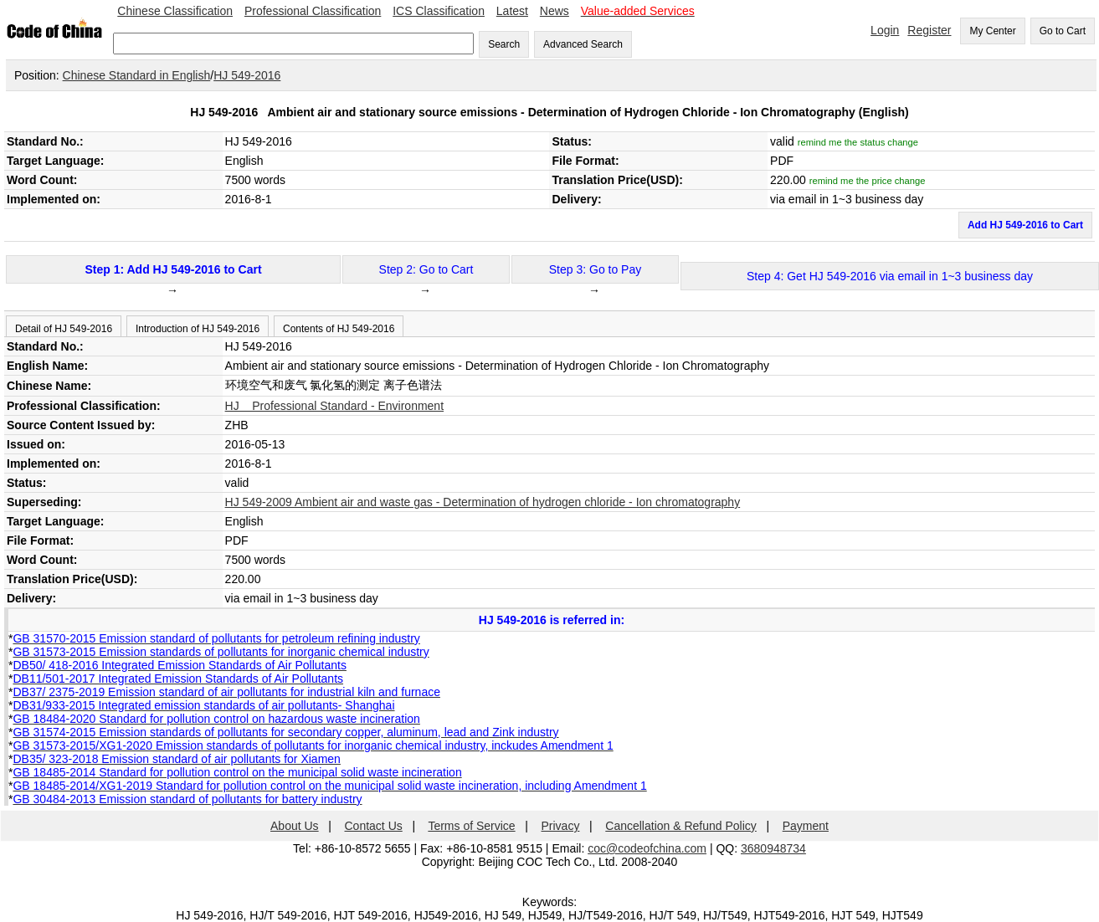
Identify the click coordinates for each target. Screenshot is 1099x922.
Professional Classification (312, 11)
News (554, 11)
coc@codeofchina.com (647, 848)
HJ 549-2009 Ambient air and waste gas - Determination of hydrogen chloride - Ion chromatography (483, 502)
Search (504, 44)
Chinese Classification (175, 11)
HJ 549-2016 (246, 75)
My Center (992, 31)
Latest (512, 11)
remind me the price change (867, 181)
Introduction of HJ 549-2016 (197, 329)
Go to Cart (1063, 31)
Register (929, 30)
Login (884, 30)
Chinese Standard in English (137, 75)
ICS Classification (439, 11)
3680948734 (773, 848)
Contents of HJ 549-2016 (338, 329)
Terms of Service (471, 825)
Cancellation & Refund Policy (681, 825)
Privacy (561, 825)
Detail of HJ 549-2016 (63, 329)
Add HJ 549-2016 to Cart (1025, 225)
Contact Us (374, 825)
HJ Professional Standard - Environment (334, 405)
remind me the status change (858, 142)
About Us (294, 825)
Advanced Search (583, 44)
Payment (806, 825)
